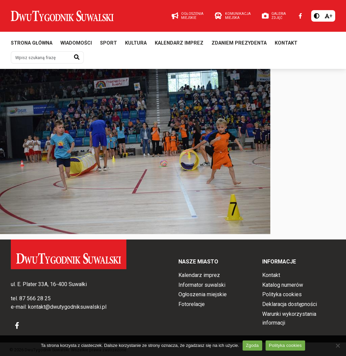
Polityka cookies (282, 294)
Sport (108, 43)
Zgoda (252, 345)
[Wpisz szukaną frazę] (40, 57)
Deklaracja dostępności (289, 304)
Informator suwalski (201, 285)
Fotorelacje (191, 304)
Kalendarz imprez (179, 43)
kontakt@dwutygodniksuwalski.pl (67, 307)
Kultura (136, 43)
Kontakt (286, 43)
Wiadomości (76, 43)
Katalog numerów (282, 285)
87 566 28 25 (35, 298)
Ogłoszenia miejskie (202, 294)
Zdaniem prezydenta (239, 43)
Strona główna (31, 43)
